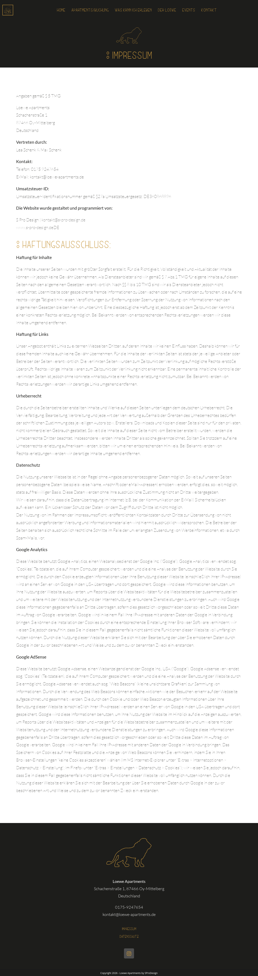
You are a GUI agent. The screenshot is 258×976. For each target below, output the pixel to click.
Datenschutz (129, 935)
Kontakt (219, 10)
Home (50, 10)
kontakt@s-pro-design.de (63, 219)
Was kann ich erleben (133, 10)
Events (196, 10)
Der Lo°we (172, 10)
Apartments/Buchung (83, 10)
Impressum (129, 928)
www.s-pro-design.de (34, 227)
